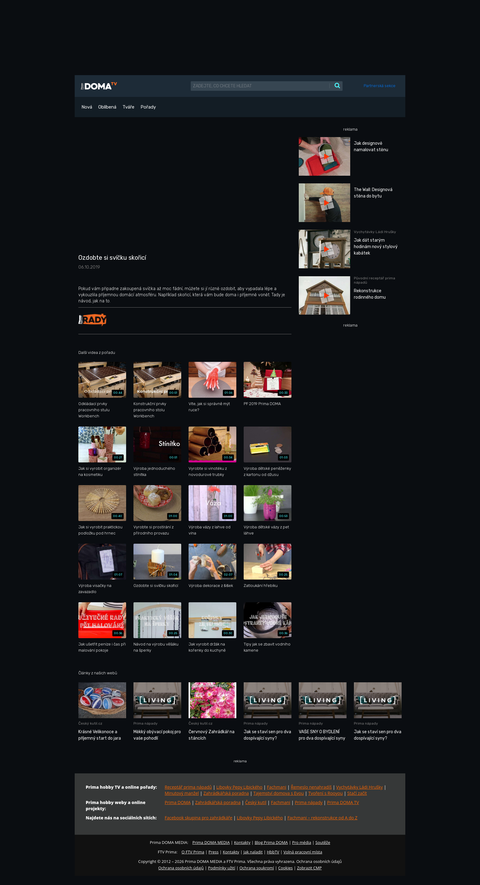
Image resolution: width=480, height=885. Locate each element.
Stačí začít (357, 793)
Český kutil (255, 802)
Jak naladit (253, 852)
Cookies (285, 868)
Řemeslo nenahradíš (311, 787)
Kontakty (242, 842)
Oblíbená (107, 107)
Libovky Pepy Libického (239, 787)
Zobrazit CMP (309, 868)
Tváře (128, 107)
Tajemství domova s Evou (278, 793)
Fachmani (276, 787)
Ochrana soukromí (256, 868)
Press (213, 852)
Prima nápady (308, 802)
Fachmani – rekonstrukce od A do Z (322, 818)
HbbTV (273, 852)
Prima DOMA (178, 802)
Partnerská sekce (380, 85)
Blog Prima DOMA (271, 842)
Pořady (148, 107)
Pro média (301, 842)
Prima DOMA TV (343, 802)
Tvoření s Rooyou (325, 793)
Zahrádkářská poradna (226, 793)
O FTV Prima (193, 852)
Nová (86, 107)
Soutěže (322, 842)
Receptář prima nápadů (188, 787)
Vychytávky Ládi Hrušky (359, 787)
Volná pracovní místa (302, 852)
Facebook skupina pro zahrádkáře (198, 818)
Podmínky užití (221, 868)
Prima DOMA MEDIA (211, 842)
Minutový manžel (182, 793)
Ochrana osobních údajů (181, 868)
